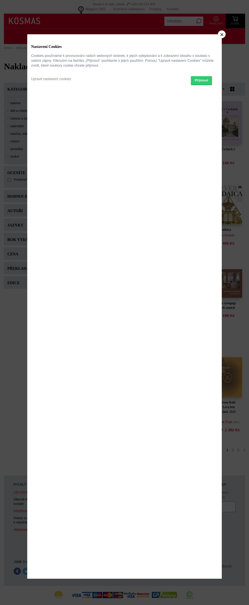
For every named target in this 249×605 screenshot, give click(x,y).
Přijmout (201, 325)
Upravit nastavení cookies (51, 324)
